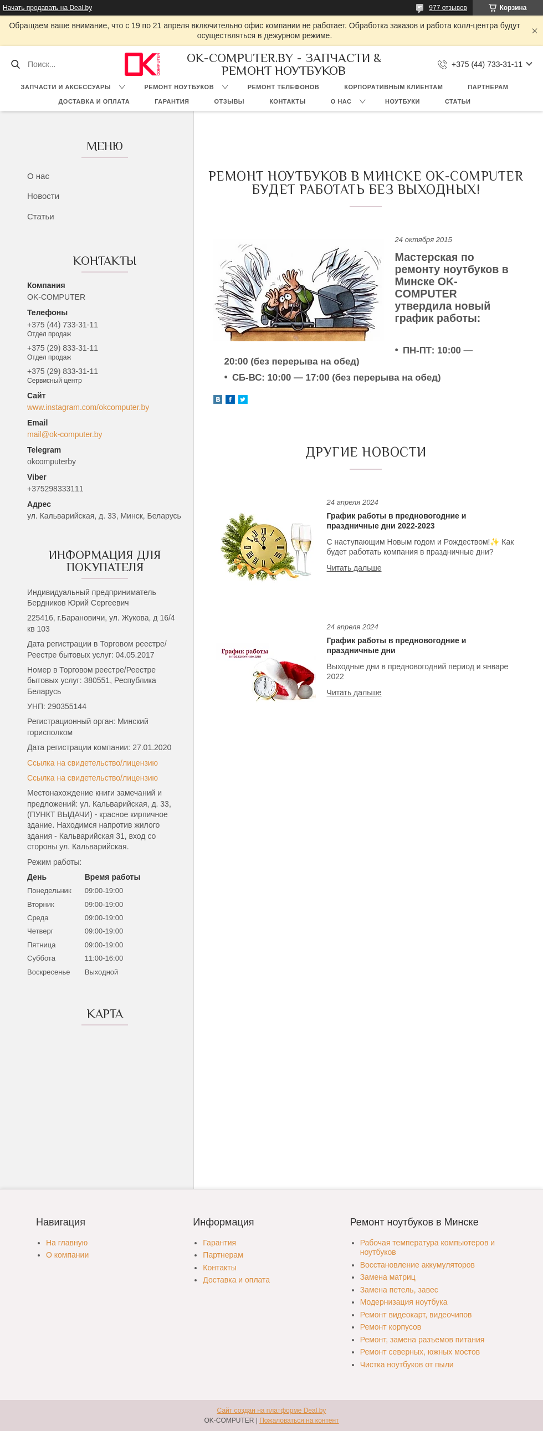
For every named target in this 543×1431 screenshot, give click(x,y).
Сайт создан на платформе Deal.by (271, 1410)
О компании (67, 1254)
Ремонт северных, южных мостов (420, 1351)
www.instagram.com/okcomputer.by (88, 407)
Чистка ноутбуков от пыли (407, 1364)
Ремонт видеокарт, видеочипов (416, 1314)
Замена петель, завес (399, 1289)
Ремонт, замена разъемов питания (422, 1339)
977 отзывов (448, 8)
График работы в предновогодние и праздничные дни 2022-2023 (397, 520)
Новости (43, 196)
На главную (67, 1242)
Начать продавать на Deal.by (47, 8)
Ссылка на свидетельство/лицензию (92, 762)
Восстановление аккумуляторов (417, 1264)
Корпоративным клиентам (393, 87)
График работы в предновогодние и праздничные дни (397, 645)
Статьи (458, 101)
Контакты (287, 101)
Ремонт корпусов (391, 1326)
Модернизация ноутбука (404, 1301)
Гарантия (172, 101)
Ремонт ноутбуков (179, 87)
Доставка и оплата (94, 101)
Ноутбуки (402, 101)
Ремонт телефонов (284, 87)
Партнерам (488, 87)
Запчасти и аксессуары (66, 87)
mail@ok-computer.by (65, 434)
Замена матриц (388, 1277)
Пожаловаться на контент (299, 1420)
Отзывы (229, 101)
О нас (341, 101)
